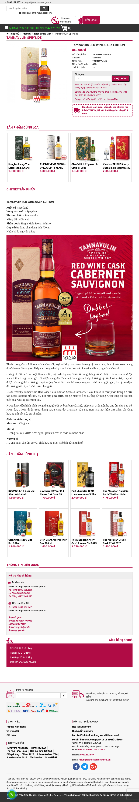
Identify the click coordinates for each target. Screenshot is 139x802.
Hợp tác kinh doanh (16, 726)
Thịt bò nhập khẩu (90, 795)
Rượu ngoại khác (16, 630)
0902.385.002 (100, 749)
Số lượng (93, 77)
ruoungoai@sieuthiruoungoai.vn (94, 759)
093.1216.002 (85, 749)
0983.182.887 (87, 754)
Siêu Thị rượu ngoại (33, 795)
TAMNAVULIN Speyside (23, 37)
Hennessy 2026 (38, 748)
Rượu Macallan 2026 (16, 757)
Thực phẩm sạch (72, 795)
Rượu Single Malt (42, 33)
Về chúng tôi (12, 731)
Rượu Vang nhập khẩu (19, 627)
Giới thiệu (11, 735)
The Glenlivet (36, 757)
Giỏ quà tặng (12, 754)
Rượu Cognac (15, 617)
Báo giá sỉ (91, 19)
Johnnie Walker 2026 (47, 754)
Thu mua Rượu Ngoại (16, 751)
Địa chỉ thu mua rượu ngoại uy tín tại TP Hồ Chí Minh (97, 739)
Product (26, 33)
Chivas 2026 (28, 754)
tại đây (113, 99)
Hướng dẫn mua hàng (82, 731)
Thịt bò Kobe (118, 795)
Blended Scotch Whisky (20, 620)
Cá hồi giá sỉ (106, 795)
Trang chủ (12, 33)
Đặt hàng (120, 78)
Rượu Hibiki (51, 757)
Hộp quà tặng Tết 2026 (41, 751)
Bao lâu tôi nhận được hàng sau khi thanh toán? (95, 735)
